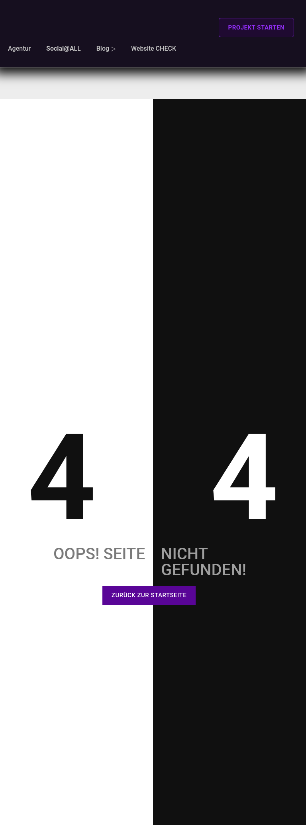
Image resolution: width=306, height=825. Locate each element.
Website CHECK (153, 48)
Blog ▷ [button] (106, 48)
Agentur (19, 48)
